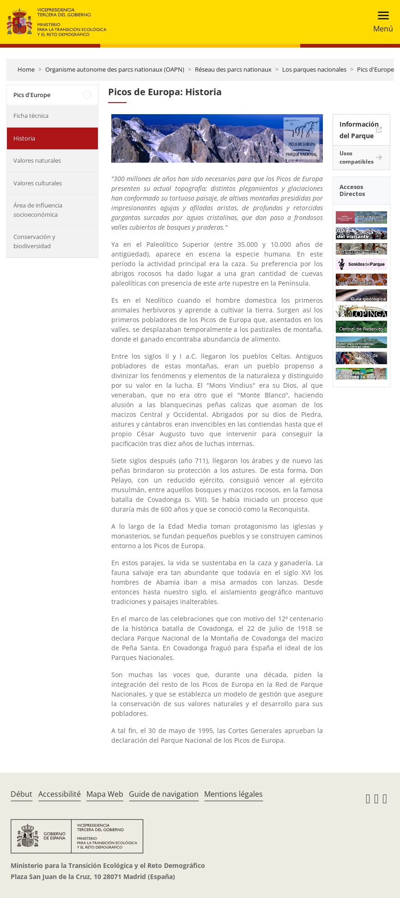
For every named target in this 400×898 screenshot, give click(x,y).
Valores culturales (37, 183)
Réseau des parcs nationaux (233, 69)
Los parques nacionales (314, 69)
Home (26, 69)
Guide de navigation (164, 794)
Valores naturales (37, 160)
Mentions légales (233, 794)
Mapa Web (104, 794)
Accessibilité (59, 794)
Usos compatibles (356, 157)
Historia (24, 138)
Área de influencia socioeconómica (37, 210)
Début (21, 794)
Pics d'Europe (375, 69)
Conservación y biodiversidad (34, 241)
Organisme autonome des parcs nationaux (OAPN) (114, 69)
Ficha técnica (30, 115)
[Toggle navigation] (380, 22)
